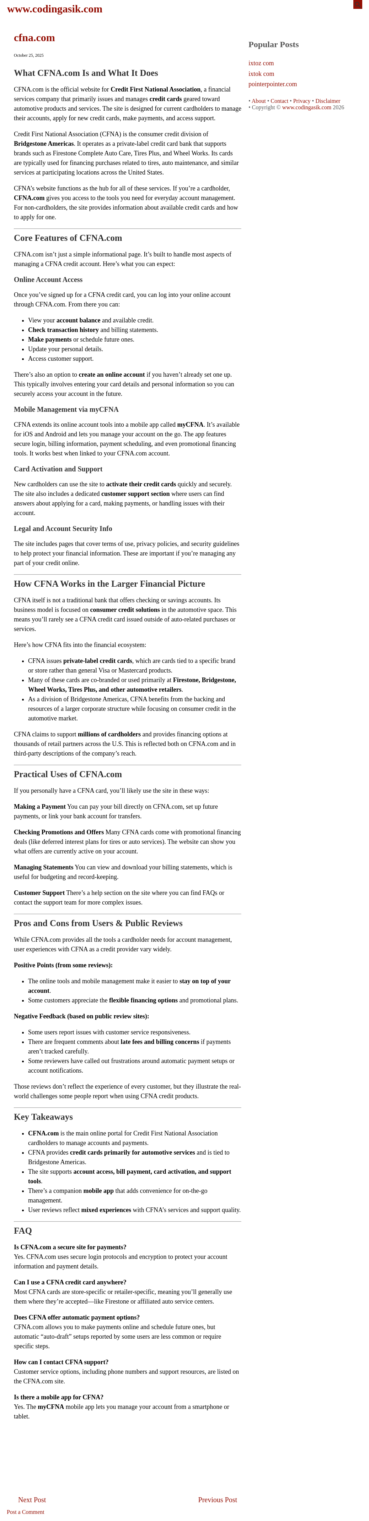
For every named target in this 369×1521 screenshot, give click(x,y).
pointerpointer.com (272, 84)
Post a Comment (25, 1512)
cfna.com (34, 37)
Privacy (302, 101)
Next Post (32, 1500)
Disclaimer (327, 101)
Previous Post (217, 1500)
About (259, 101)
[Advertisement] (127, 1443)
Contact (279, 101)
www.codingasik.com (54, 9)
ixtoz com (261, 63)
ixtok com (261, 74)
